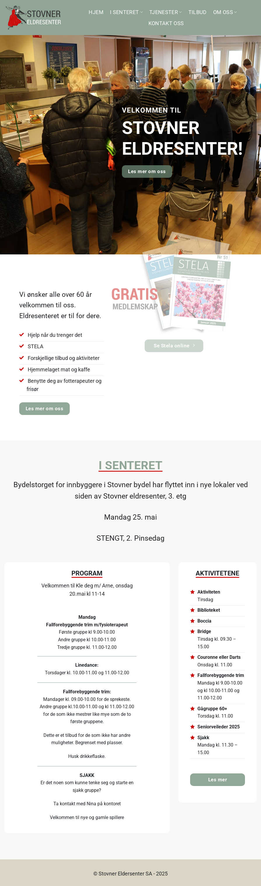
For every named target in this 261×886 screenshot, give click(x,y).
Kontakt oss (166, 23)
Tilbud (197, 12)
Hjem (96, 12)
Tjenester (165, 12)
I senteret (126, 12)
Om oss (225, 12)
